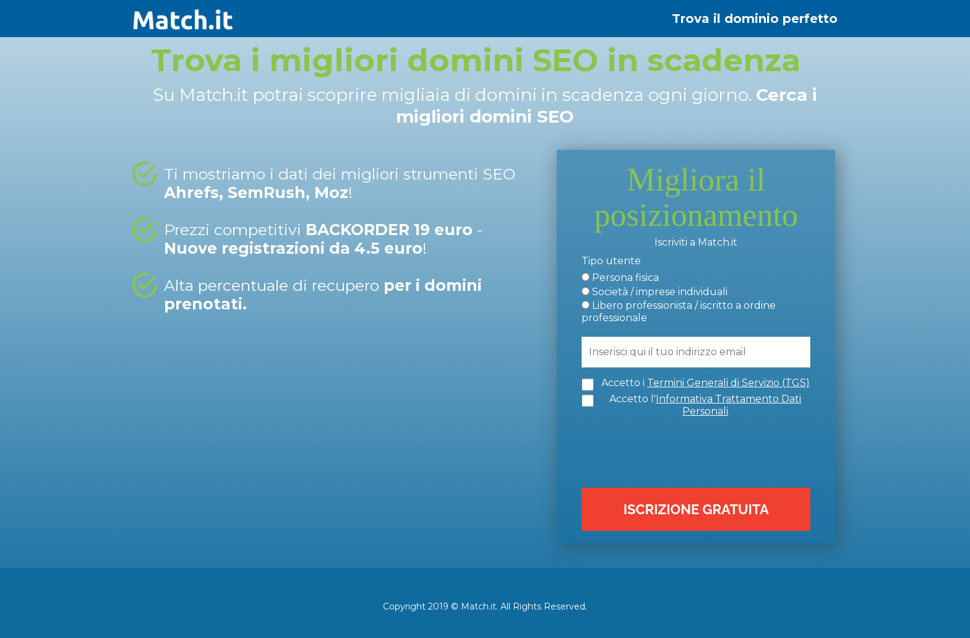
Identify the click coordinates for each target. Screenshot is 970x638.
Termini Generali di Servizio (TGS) (728, 382)
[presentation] (699, 450)
